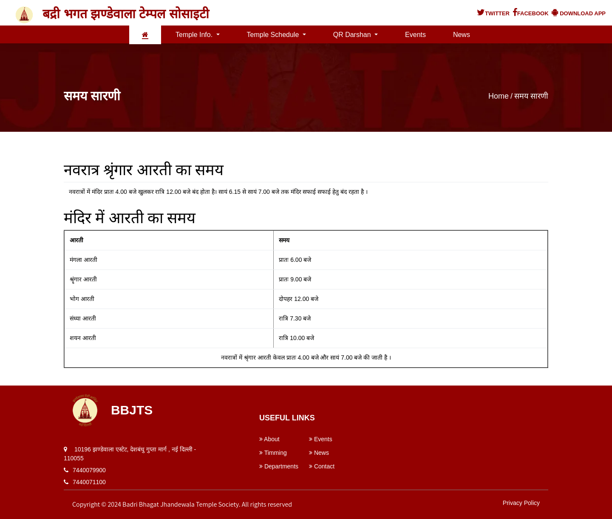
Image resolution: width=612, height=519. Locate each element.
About (269, 439)
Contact (321, 466)
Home (498, 96)
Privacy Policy (521, 502)
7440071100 (89, 482)
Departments (278, 466)
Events (415, 34)
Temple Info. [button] (195, 34)
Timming (273, 452)
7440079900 (89, 470)
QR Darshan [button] (353, 34)
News (461, 34)
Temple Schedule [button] (274, 34)
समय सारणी (531, 96)
